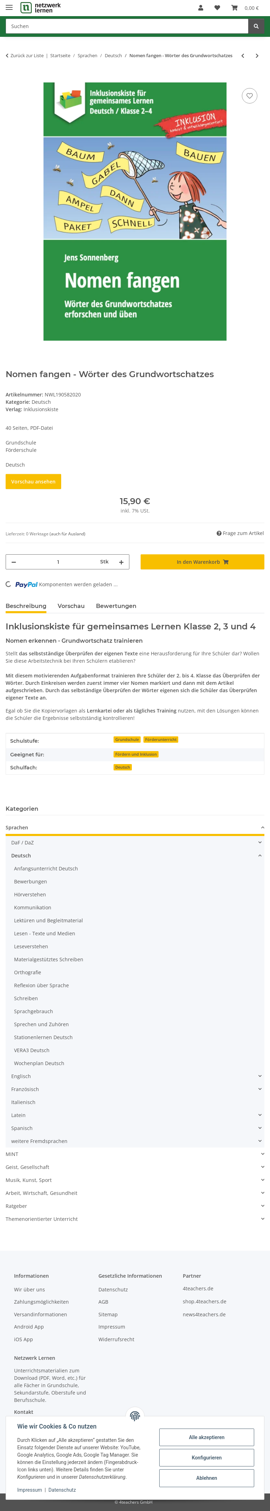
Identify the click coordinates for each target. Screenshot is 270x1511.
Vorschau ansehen (33, 481)
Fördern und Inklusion (136, 754)
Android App (29, 1326)
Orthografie (27, 972)
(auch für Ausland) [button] (67, 534)
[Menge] (58, 562)
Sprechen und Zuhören (41, 1024)
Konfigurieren (206, 1457)
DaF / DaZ (22, 842)
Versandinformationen (40, 1314)
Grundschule (127, 739)
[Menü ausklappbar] (9, 4)
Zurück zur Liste (27, 55)
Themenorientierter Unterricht (42, 1219)
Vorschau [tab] (71, 606)
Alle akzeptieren (206, 1437)
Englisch (21, 1076)
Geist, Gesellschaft (27, 1167)
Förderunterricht (160, 739)
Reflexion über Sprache (41, 985)
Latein (18, 1115)
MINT (12, 1154)
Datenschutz (62, 1490)
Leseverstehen (31, 946)
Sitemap (108, 1314)
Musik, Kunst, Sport (29, 1180)
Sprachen (17, 827)
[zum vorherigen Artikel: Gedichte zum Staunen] (243, 55)
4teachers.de (198, 1288)
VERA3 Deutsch (32, 1050)
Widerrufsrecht (116, 1339)
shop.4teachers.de (204, 1301)
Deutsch (41, 402)
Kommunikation (32, 907)
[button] (201, 8)
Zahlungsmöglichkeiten (41, 1301)
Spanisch (22, 1128)
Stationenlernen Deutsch (43, 1037)
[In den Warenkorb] (11, 78)
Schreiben (26, 998)
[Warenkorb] (245, 8)
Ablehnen (206, 1478)
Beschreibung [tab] (26, 606)
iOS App (23, 1339)
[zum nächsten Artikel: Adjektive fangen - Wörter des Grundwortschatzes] (257, 55)
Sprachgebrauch (33, 1011)
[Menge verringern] (13, 562)
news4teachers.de (204, 1314)
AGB (103, 1301)
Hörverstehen (30, 894)
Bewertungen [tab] (116, 606)
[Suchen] (127, 26)
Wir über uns (29, 1289)
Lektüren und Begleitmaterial (48, 920)
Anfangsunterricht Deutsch (46, 868)
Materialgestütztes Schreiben (48, 959)
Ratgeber (16, 1206)
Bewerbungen (30, 881)
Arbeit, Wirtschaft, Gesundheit (41, 1193)
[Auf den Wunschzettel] (249, 95)
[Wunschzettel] (217, 8)
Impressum (29, 1490)
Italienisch (23, 1102)
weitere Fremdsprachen (39, 1141)
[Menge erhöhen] (121, 562)
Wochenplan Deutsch (39, 1063)
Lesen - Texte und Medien (44, 933)
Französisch (25, 1089)
